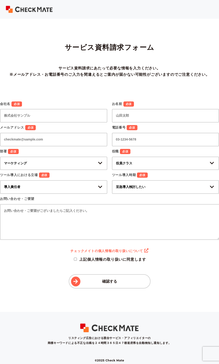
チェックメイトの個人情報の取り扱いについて (109, 251)
